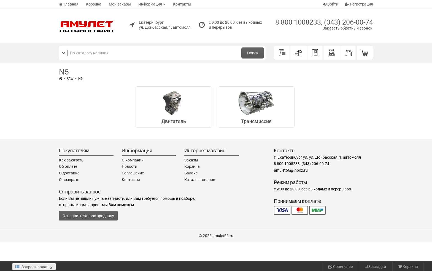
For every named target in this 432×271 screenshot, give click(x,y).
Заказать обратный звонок (347, 28)
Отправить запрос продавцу (88, 216)
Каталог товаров (199, 179)
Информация (150, 4)
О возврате (69, 179)
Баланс (191, 173)
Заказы (191, 160)
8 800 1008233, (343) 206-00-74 (324, 22)
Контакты (182, 4)
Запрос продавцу (34, 267)
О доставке (69, 173)
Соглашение (133, 173)
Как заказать (71, 160)
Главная (69, 4)
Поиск (252, 53)
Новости (129, 166)
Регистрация (359, 4)
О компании (133, 160)
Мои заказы (120, 4)
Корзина (93, 4)
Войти (330, 4)
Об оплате (68, 166)
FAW (70, 79)
